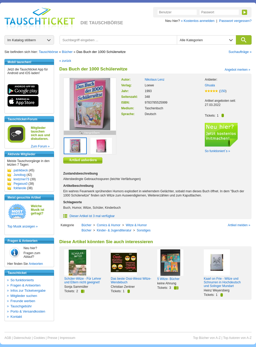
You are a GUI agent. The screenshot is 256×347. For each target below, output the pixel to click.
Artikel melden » (239, 225)
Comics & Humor (108, 225)
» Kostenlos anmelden (197, 21)
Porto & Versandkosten (27, 311)
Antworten (36, 264)
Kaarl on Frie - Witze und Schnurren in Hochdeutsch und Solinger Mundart (222, 282)
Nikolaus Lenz (154, 79)
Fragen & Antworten (25, 285)
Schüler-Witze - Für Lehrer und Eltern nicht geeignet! (82, 280)
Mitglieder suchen (23, 296)
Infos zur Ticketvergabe (27, 290)
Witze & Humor (136, 225)
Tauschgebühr (21, 306)
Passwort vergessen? (235, 21)
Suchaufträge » (240, 52)
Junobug (20, 175)
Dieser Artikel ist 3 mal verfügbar (89, 216)
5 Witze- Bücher (168, 279)
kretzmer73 (21, 179)
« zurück (65, 61)
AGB (7, 338)
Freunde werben (22, 301)
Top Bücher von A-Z (206, 338)
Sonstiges (143, 230)
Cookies (39, 338)
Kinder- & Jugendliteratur (114, 230)
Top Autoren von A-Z (237, 338)
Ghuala (210, 85)
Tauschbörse (48, 52)
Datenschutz (22, 338)
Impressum (67, 338)
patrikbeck (21, 170)
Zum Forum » (40, 146)
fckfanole (20, 188)
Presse (52, 338)
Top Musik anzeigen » (22, 226)
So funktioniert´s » (217, 151)
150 (222, 91)
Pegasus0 (20, 184)
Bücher (67, 52)
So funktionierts (22, 280)
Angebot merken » (237, 69)
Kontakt (16, 317)
